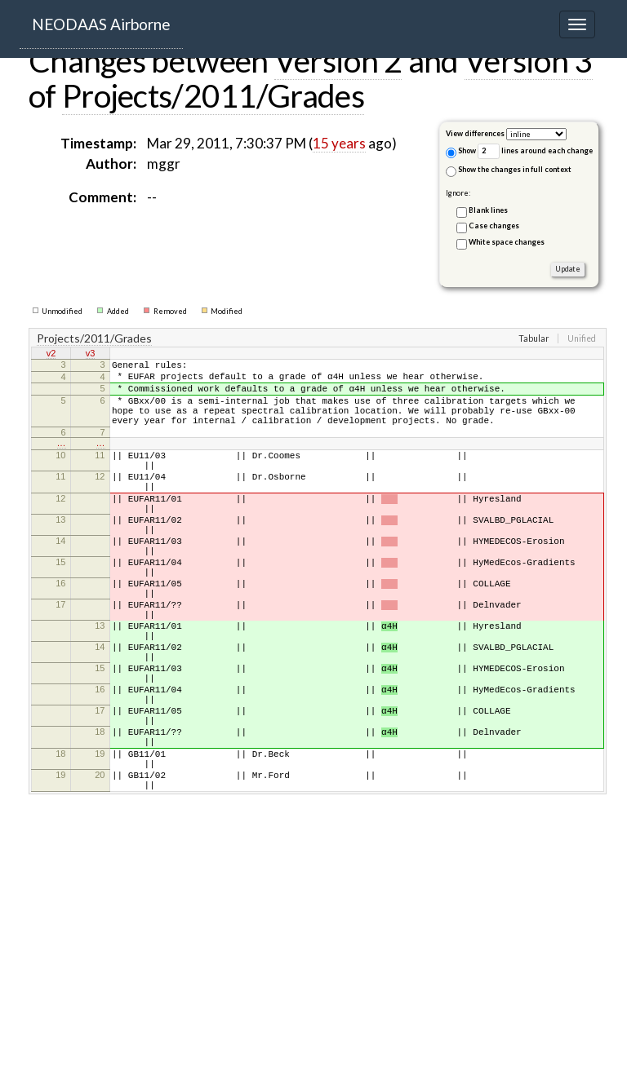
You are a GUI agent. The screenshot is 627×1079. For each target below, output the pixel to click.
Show (461, 152)
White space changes (507, 241)
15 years (339, 143)
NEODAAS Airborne (101, 24)
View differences (475, 133)
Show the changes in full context (508, 171)
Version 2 (338, 60)
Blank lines (488, 210)
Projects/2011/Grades (213, 95)
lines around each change (535, 151)
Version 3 (529, 60)
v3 (91, 355)
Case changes (494, 225)
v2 (51, 355)
